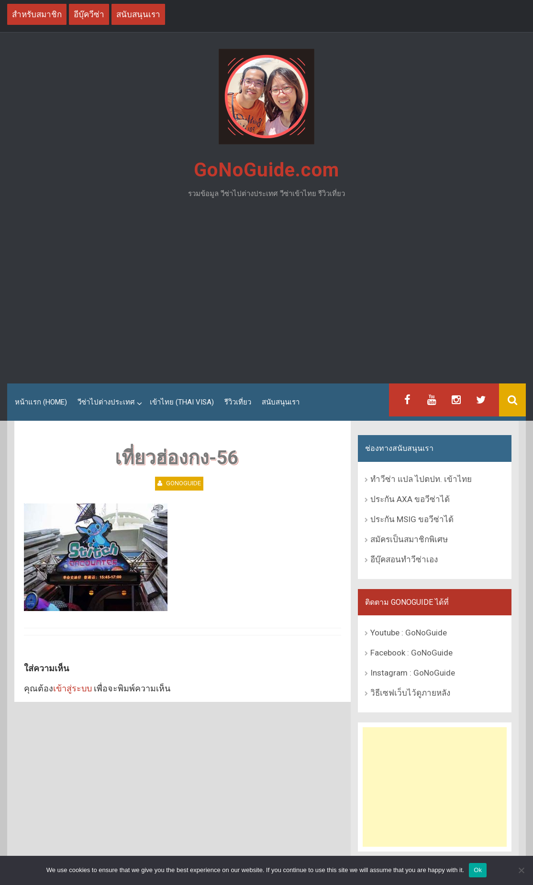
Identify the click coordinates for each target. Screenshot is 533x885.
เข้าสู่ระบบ (72, 688)
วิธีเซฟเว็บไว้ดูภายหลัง (410, 693)
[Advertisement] (266, 295)
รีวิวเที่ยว (237, 402)
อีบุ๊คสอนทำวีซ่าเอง (404, 559)
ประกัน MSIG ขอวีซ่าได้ (412, 519)
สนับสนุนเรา (281, 402)
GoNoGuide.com (266, 170)
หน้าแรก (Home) (41, 402)
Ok (478, 870)
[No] (521, 870)
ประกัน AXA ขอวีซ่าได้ (410, 499)
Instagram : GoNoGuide (412, 672)
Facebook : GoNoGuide (411, 652)
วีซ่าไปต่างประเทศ (106, 402)
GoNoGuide (183, 483)
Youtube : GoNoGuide (408, 632)
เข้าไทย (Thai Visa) (182, 402)
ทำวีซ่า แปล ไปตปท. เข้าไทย (421, 479)
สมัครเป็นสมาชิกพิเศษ (409, 539)
